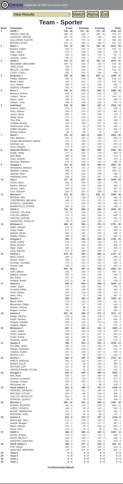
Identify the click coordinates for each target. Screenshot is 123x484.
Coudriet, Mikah (18, 289)
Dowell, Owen (17, 260)
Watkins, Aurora (18, 274)
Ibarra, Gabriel (17, 426)
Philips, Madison (18, 78)
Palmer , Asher (18, 108)
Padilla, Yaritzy (17, 236)
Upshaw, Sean (17, 173)
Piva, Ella (15, 120)
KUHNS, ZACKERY (20, 405)
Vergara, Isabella (19, 322)
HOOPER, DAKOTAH (21, 441)
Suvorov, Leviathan (20, 378)
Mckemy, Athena (18, 93)
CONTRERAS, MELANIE (23, 200)
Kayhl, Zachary (18, 319)
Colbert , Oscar (18, 96)
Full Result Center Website (61, 467)
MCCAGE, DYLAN (20, 393)
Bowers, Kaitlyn (18, 49)
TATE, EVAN (16, 66)
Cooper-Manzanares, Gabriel (25, 141)
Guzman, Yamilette (20, 262)
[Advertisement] (61, 478)
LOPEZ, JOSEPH (19, 408)
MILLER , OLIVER (19, 69)
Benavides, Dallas (19, 304)
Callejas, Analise (18, 123)
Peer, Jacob (16, 52)
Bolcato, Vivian (18, 233)
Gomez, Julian (17, 188)
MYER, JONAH (18, 435)
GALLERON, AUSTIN (21, 40)
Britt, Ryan (15, 375)
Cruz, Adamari (17, 191)
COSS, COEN (17, 72)
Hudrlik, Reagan (18, 423)
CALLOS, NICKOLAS (21, 396)
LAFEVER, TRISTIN (20, 37)
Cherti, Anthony (18, 334)
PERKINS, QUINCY (20, 399)
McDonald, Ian (17, 384)
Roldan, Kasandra (19, 349)
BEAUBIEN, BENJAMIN (22, 64)
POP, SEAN (16, 447)
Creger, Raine (17, 55)
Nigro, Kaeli (16, 248)
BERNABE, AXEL (19, 414)
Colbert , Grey (17, 102)
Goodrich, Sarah (18, 340)
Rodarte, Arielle (18, 280)
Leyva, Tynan (17, 114)
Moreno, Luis (17, 355)
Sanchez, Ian (17, 144)
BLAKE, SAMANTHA (21, 411)
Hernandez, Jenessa (21, 167)
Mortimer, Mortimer (20, 162)
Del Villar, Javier (18, 346)
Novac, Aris (16, 429)
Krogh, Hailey (17, 153)
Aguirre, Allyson (18, 185)
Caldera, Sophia (18, 352)
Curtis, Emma (17, 337)
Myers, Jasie (16, 99)
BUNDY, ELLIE (18, 363)
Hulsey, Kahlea (18, 132)
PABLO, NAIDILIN (19, 361)
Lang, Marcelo (17, 251)
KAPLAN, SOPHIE (20, 218)
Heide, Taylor (17, 286)
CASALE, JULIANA (20, 212)
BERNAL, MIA (17, 197)
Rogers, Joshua (18, 310)
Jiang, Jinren (16, 117)
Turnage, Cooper (19, 381)
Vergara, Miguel (18, 325)
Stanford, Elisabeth (20, 87)
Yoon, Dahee (17, 271)
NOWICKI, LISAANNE (21, 203)
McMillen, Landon (19, 170)
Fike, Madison (17, 138)
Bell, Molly (15, 156)
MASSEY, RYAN (18, 43)
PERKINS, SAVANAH (21, 390)
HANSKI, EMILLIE (19, 34)
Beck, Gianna (17, 257)
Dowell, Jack (16, 265)
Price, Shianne (17, 147)
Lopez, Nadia (17, 331)
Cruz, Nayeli (16, 84)
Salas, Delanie (17, 227)
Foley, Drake (16, 230)
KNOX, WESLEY (19, 438)
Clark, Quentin (17, 159)
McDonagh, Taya (19, 420)
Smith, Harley (17, 242)
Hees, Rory (16, 295)
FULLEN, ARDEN (19, 215)
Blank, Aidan (16, 301)
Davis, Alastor (17, 292)
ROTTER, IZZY (18, 366)
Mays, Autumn (17, 245)
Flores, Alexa (17, 182)
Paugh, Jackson (18, 316)
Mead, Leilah (17, 81)
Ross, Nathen (17, 111)
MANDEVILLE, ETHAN (22, 206)
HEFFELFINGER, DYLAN (23, 369)
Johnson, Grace (18, 58)
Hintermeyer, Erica (19, 126)
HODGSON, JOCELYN (22, 221)
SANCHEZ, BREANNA (22, 450)
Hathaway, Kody (18, 176)
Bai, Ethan (15, 277)
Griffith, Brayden (18, 129)
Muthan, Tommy (18, 307)
